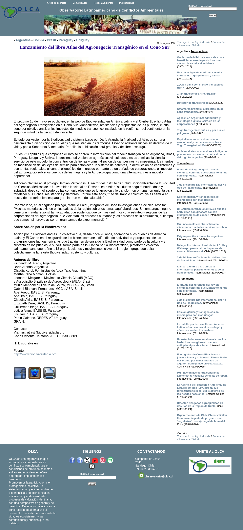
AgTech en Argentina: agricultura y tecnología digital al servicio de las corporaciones (198, 121)
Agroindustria (202, 42)
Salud (195, 45)
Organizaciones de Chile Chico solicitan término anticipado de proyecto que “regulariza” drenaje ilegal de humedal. (202, 418)
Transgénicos (185, 42)
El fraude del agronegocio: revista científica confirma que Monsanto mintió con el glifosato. (202, 172)
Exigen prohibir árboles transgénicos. (200, 236)
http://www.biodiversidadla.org (35, 354)
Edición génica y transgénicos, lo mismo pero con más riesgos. (198, 198)
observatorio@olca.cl (155, 475)
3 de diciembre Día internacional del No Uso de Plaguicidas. (201, 186)
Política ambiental (103, 3)
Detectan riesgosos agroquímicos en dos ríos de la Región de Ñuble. (200, 404)
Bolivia (39, 40)
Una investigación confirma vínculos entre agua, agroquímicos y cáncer (200, 74)
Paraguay (66, 40)
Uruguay (82, 40)
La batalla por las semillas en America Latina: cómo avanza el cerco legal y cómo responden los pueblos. (200, 327)
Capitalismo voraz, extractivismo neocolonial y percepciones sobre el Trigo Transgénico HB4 (199, 142)
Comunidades (80, 3)
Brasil (51, 40)
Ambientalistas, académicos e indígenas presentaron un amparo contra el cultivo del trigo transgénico (202, 154)
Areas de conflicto (56, 3)
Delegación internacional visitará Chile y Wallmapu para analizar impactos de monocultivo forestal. (202, 248)
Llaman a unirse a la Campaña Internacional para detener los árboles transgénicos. (200, 269)
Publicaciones (126, 3)
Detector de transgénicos (192, 102)
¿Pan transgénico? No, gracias (196, 93)
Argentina (23, 40)
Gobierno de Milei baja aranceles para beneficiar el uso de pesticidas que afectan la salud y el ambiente (200, 60)
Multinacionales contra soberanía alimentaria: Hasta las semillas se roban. (202, 226)
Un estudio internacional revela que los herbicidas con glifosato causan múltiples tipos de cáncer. (201, 211)
